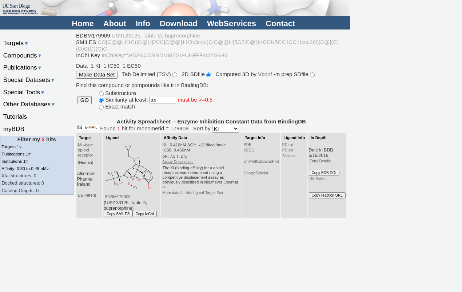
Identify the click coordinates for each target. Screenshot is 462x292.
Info (143, 23)
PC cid (287, 145)
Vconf (266, 74)
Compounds (22, 55)
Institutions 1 (14, 161)
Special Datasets (29, 79)
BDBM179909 (117, 196)
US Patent (318, 179)
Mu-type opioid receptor (85, 150)
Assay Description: (178, 162)
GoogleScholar (256, 173)
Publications (22, 67)
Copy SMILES (118, 214)
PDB (247, 145)
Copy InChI (144, 214)
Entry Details (320, 161)
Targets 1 (11, 146)
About (114, 23)
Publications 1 (15, 153)
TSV (164, 74)
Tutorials (15, 116)
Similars (289, 156)
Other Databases (29, 104)
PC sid (287, 150)
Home (82, 23)
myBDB (13, 129)
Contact (280, 23)
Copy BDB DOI (324, 173)
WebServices (231, 23)
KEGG (249, 150)
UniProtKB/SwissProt (261, 161)
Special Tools (24, 92)
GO (84, 100)
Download (179, 23)
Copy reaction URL (327, 195)
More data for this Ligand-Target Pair (193, 193)
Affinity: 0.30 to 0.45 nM (25, 168)
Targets (16, 43)
